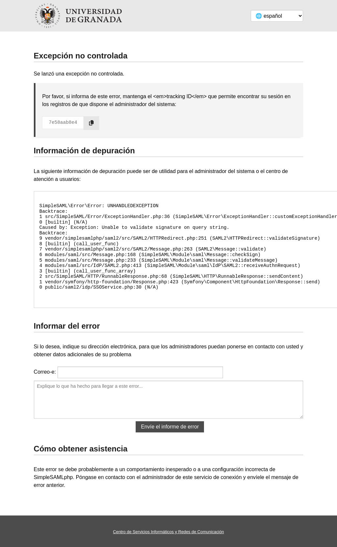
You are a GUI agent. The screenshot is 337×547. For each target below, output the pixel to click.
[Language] (277, 16)
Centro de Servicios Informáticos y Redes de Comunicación (168, 531)
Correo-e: (45, 372)
